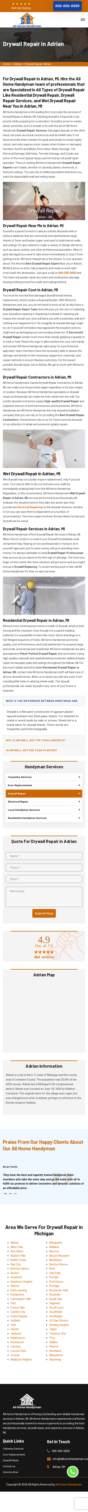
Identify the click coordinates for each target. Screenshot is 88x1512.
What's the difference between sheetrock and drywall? (41, 702)
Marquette (55, 1241)
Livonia (15, 1353)
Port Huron (56, 1280)
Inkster (15, 1327)
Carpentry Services (13, 1447)
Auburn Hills (18, 1254)
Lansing (15, 1345)
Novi (52, 1267)
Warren (53, 1345)
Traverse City (57, 1332)
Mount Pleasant (59, 1254)
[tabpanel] (44, 1179)
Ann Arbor (17, 1249)
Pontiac (54, 1275)
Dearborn (16, 1275)
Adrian (18, 64)
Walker (53, 1340)
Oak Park (54, 1271)
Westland (55, 1349)
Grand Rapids (19, 1314)
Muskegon (55, 1258)
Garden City (18, 1310)
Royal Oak (55, 1297)
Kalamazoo (18, 1336)
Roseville (54, 1293)
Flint (13, 1301)
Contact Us (9, 1464)
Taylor (53, 1327)
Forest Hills (18, 1306)
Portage (54, 1284)
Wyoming (55, 1358)
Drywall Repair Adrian (38, 64)
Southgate (55, 1314)
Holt (13, 1323)
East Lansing (19, 1288)
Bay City (16, 1262)
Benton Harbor (20, 1267)
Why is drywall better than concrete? (36, 740)
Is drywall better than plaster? (31, 749)
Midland (54, 1245)
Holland (15, 1319)
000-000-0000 (67, 6)
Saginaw (54, 1301)
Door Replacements (14, 1452)
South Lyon (56, 1306)
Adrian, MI (59, 1465)
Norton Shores (58, 1262)
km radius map (44, 1013)
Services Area (10, 1470)
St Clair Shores (58, 1319)
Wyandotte (56, 1353)
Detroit (15, 1284)
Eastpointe (17, 1293)
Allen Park (17, 1245)
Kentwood (17, 1340)
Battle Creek (18, 1258)
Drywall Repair (11, 1458)
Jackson (16, 1332)
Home (7, 64)
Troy (52, 1336)
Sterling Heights (59, 1323)
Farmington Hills (21, 1297)
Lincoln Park (18, 1349)
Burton (15, 1271)
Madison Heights (21, 1358)
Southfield (55, 1310)
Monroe (54, 1249)
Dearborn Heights (22, 1280)
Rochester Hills (58, 1288)
